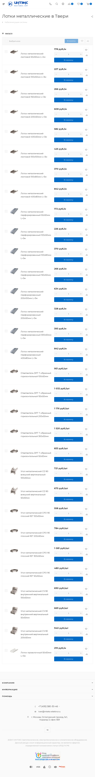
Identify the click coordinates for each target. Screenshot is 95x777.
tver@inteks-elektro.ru (49, 711)
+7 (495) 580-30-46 (48, 706)
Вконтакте (47, 730)
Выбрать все (14, 41)
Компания (8, 683)
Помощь (7, 696)
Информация (10, 689)
